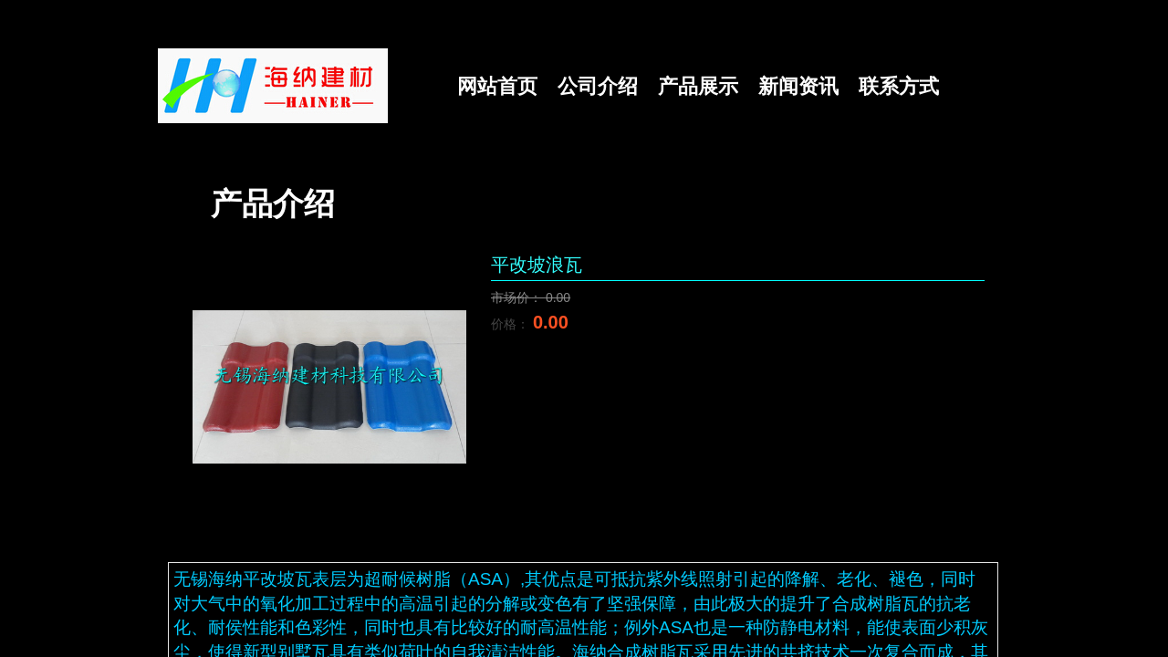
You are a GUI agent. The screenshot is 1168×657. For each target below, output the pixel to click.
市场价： (518, 297)
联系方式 (899, 86)
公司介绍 (598, 86)
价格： (512, 324)
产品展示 (698, 86)
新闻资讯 (798, 86)
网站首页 (497, 86)
